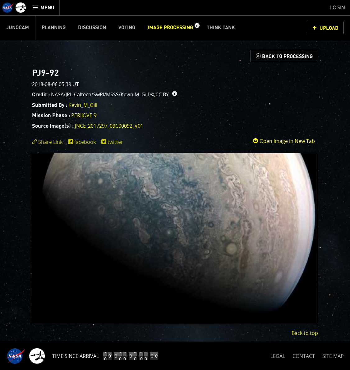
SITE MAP (333, 356)
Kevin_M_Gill (82, 105)
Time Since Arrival (75, 356)
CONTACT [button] (303, 356)
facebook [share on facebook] (85, 142)
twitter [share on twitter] (115, 142)
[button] (196, 28)
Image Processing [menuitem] (170, 27)
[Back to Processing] (284, 56)
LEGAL (277, 354)
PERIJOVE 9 (83, 115)
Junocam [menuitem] (17, 27)
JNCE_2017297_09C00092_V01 (109, 125)
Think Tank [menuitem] (221, 27)
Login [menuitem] (337, 7)
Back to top (305, 333)
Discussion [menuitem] (92, 27)
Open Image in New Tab (284, 141)
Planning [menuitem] (54, 27)
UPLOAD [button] (329, 28)
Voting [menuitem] (126, 27)
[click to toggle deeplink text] (48, 142)
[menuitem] (44, 7)
